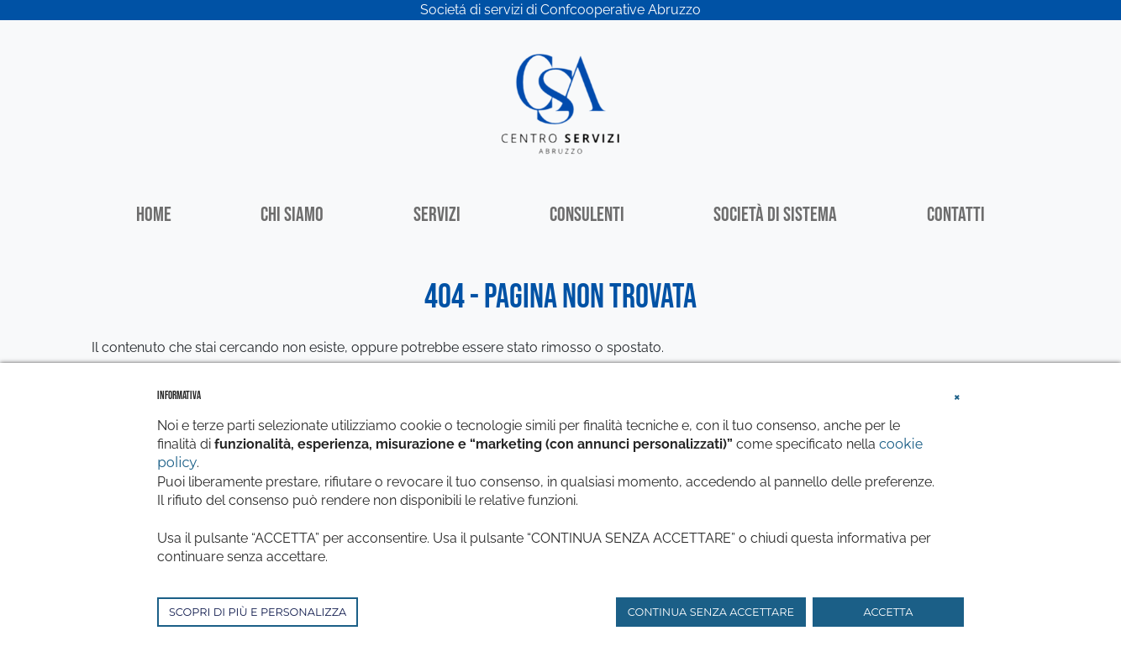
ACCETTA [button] (888, 612)
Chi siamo (292, 214)
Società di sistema (775, 214)
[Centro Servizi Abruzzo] (560, 102)
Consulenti (587, 214)
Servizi (437, 214)
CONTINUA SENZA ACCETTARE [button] (711, 612)
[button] (957, 395)
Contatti (956, 214)
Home (153, 214)
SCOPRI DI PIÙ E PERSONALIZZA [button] (257, 612)
